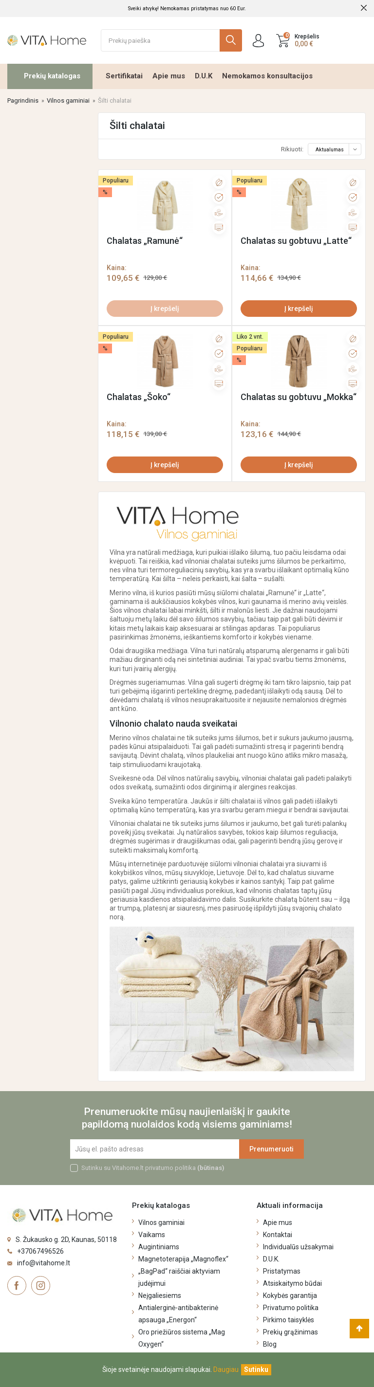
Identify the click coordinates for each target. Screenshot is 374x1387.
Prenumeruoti (271, 1149)
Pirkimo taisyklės (288, 1320)
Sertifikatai (124, 76)
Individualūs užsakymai (298, 1247)
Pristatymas (281, 1271)
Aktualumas (338, 149)
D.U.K (203, 76)
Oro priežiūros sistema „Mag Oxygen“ (181, 1338)
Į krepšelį (164, 308)
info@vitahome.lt (43, 1263)
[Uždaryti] (256, 1369)
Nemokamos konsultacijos (267, 76)
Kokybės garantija (290, 1295)
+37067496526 (40, 1251)
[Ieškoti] (171, 40)
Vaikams (151, 1235)
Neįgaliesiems (159, 1295)
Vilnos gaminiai (161, 1222)
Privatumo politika (290, 1308)
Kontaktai (277, 1235)
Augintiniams (158, 1247)
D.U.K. (271, 1259)
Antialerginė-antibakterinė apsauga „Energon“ (178, 1314)
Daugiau (226, 1369)
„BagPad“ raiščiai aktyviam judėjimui (179, 1277)
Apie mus (168, 76)
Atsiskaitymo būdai (292, 1283)
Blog (270, 1344)
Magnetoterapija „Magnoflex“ (183, 1259)
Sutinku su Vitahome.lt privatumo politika (152, 1167)
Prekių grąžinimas (290, 1332)
